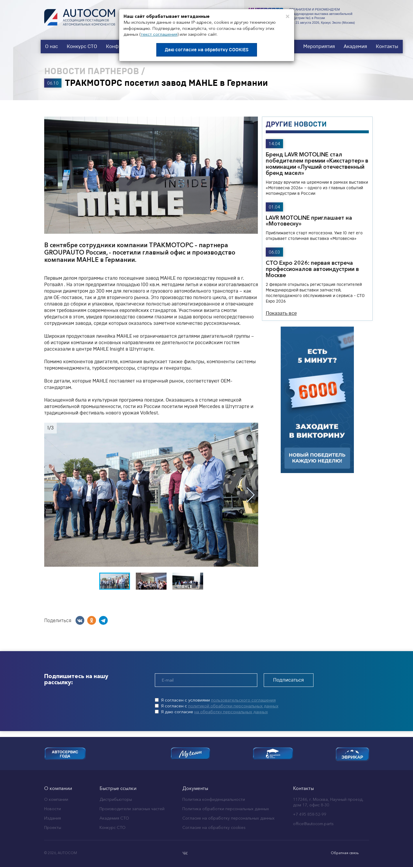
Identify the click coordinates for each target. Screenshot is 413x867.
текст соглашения (159, 34)
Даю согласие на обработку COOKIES (207, 49)
